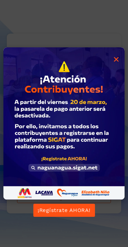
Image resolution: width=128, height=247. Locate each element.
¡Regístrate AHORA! (64, 210)
